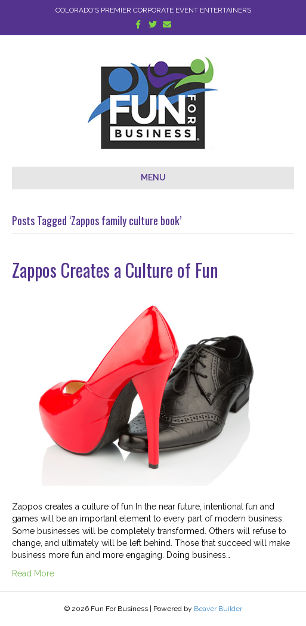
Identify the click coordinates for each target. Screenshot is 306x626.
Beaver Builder (218, 608)
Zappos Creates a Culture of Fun (115, 269)
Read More (33, 573)
